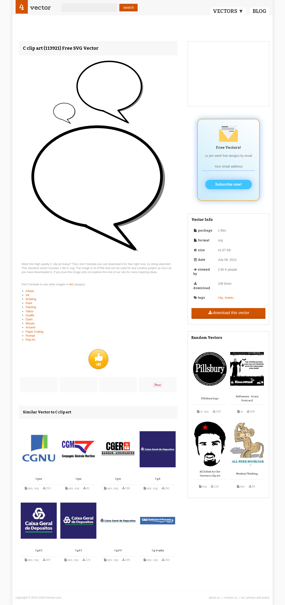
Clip (220, 297)
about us (214, 597)
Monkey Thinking (247, 473)
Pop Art (30, 339)
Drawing (31, 299)
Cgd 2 (38, 550)
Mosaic (30, 323)
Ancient (30, 327)
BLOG (259, 11)
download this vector (228, 313)
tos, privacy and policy (255, 597)
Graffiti (30, 315)
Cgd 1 (78, 550)
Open (29, 319)
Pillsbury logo (210, 398)
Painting (31, 307)
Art (71, 284)
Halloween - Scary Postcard (247, 398)
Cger (118, 478)
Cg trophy (158, 550)
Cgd (157, 478)
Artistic (30, 291)
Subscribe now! (228, 184)
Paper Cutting (34, 331)
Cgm (78, 478)
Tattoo (29, 311)
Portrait (30, 335)
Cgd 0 (118, 550)
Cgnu (38, 478)
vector (40, 7)
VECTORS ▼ (228, 11)
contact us (230, 597)
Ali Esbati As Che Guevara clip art (210, 473)
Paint (29, 303)
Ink (27, 295)
